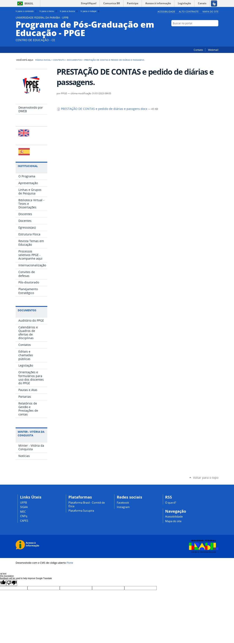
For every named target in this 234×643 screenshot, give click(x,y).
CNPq (23, 516)
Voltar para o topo (205, 478)
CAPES (24, 521)
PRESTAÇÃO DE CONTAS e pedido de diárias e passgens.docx (102, 109)
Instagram (211, 31)
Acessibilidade (166, 11)
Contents (58, 59)
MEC (23, 512)
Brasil (28, 3)
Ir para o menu (48, 11)
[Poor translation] (11, 583)
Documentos (74, 59)
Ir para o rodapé (90, 11)
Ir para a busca (69, 11)
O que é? (170, 502)
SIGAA (24, 507)
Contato (198, 49)
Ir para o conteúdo (26, 11)
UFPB (23, 502)
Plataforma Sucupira (81, 510)
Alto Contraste (189, 11)
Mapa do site (210, 11)
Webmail (213, 49)
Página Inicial (43, 59)
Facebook (216, 31)
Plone (70, 562)
